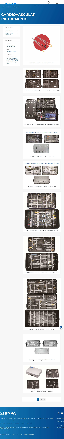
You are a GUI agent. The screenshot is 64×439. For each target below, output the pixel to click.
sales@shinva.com (39, 5)
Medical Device (9, 31)
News (23, 423)
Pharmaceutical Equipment (9, 34)
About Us (9, 423)
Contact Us (17, 423)
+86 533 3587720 (11, 46)
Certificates (29, 423)
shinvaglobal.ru (6, 430)
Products (2, 423)
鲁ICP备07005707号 (29, 434)
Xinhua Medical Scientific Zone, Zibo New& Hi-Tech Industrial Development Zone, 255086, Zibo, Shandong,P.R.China (12, 60)
